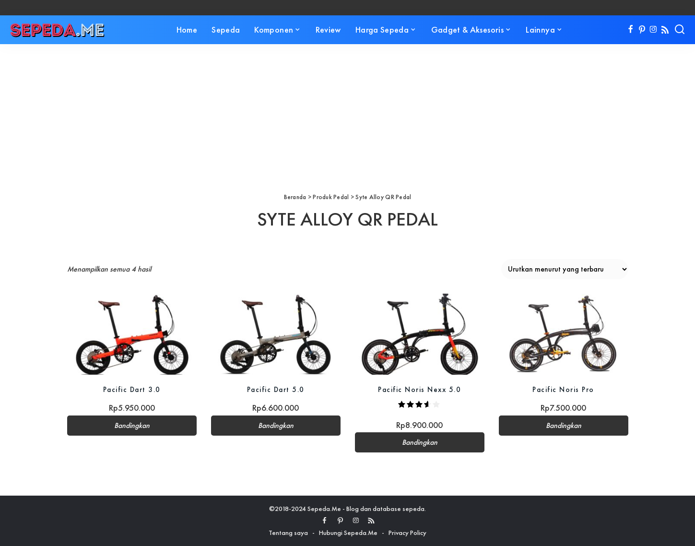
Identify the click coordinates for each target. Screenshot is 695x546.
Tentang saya (288, 532)
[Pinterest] (642, 29)
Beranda (295, 197)
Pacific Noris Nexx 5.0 (419, 389)
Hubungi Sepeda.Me (348, 532)
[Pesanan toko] (564, 269)
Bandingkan (132, 425)
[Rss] (665, 29)
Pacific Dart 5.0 (276, 389)
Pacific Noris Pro (563, 389)
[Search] (679, 29)
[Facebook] (630, 29)
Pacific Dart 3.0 (132, 389)
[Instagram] (653, 29)
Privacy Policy (407, 532)
